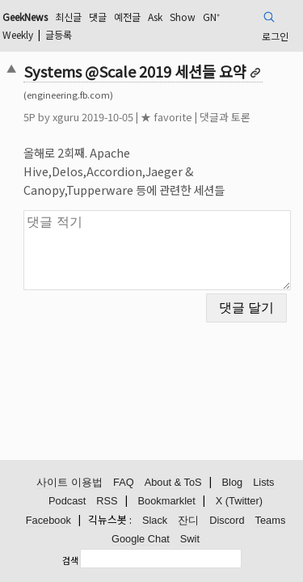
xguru (66, 116)
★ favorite (166, 116)
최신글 (68, 16)
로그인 (275, 36)
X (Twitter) (239, 501)
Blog (232, 482)
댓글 (98, 16)
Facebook (48, 520)
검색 (70, 560)
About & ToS (173, 482)
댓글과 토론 (225, 116)
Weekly (17, 34)
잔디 (188, 520)
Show (183, 16)
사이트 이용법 (69, 482)
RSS (106, 501)
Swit (190, 539)
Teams (270, 520)
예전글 (127, 16)
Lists (263, 482)
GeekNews (25, 16)
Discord (226, 520)
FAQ (123, 482)
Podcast (67, 501)
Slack (154, 520)
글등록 (58, 34)
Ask (155, 16)
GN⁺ (211, 16)
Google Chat (141, 539)
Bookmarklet (167, 501)
